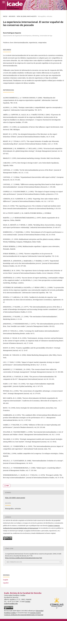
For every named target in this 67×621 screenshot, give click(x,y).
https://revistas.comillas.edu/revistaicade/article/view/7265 (23, 558)
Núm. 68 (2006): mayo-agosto (27, 16)
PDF (7, 486)
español (5, 583)
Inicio (5, 16)
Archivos (12, 16)
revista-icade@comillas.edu (17, 602)
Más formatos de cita (14, 562)
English (5, 580)
